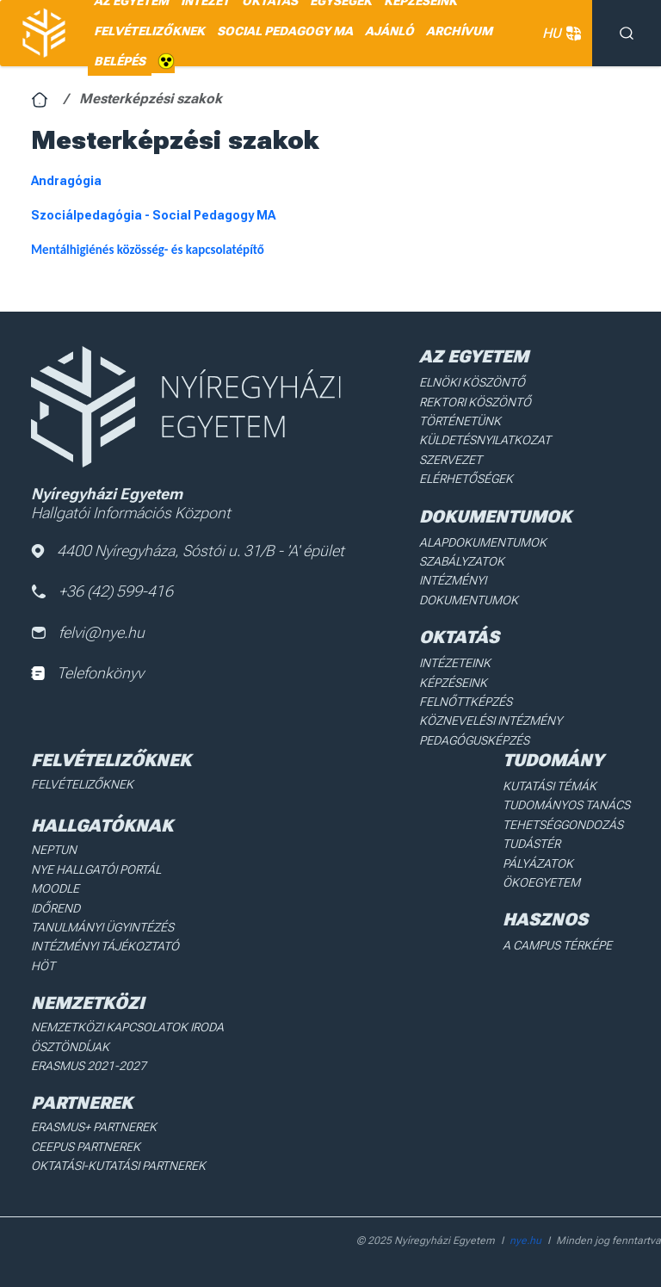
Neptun (54, 850)
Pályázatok (538, 863)
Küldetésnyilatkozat (485, 440)
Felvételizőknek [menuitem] (149, 31)
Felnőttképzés (465, 701)
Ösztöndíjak (70, 1047)
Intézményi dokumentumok (468, 589)
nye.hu (525, 1240)
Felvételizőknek (82, 784)
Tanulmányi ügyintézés (102, 927)
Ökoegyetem (541, 882)
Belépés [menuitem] (119, 61)
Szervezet (450, 460)
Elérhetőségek (466, 479)
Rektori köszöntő (475, 402)
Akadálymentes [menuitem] (166, 62)
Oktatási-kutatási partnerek (118, 1166)
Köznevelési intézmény (490, 720)
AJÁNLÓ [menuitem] (389, 31)
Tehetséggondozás (563, 825)
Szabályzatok (461, 561)
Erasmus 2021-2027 (88, 1066)
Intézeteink (455, 663)
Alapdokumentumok (483, 542)
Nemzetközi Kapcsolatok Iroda (127, 1027)
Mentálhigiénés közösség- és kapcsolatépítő (147, 249)
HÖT (43, 966)
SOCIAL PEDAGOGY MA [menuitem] (285, 31)
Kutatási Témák (549, 786)
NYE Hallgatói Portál (96, 869)
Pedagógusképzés (474, 740)
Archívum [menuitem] (459, 31)
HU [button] (558, 34)
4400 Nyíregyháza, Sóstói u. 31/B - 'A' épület (187, 550)
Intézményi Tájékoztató (105, 946)
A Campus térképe (557, 945)
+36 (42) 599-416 (103, 591)
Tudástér (531, 844)
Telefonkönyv (87, 673)
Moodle (55, 888)
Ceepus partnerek (85, 1147)
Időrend (55, 908)
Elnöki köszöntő (472, 382)
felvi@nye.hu (88, 632)
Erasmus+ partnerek (94, 1127)
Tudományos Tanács (566, 805)
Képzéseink (453, 683)
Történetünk (460, 421)
